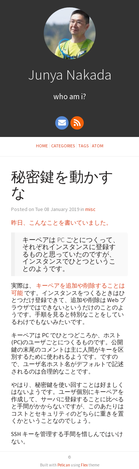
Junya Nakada (70, 74)
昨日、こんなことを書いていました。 (61, 222)
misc (90, 209)
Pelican (63, 465)
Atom (97, 145)
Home (42, 145)
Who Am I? (69, 96)
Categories (63, 145)
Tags (83, 145)
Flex (84, 465)
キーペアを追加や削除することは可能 (68, 289)
